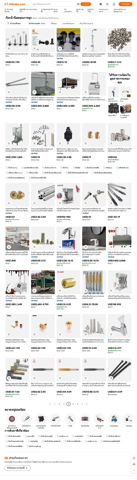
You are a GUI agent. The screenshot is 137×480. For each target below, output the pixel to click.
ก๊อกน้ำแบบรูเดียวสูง (34, 446)
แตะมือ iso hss (62, 436)
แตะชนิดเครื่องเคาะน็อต (30, 168)
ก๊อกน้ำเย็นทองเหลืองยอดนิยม (102, 173)
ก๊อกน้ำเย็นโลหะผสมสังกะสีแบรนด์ (77, 173)
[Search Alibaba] (54, 4)
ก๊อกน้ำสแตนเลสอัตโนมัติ (37, 178)
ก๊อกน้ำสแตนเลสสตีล (91, 168)
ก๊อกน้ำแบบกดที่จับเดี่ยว (73, 441)
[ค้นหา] (85, 4)
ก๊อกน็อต (76, 168)
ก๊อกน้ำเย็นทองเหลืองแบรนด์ (51, 173)
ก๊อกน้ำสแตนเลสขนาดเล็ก (15, 441)
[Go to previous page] (50, 404)
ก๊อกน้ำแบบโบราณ (49, 168)
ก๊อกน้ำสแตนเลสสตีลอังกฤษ (15, 178)
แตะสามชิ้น (29, 436)
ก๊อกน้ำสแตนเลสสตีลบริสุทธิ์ (110, 441)
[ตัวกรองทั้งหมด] (13, 23)
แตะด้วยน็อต (33, 441)
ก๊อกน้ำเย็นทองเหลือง (13, 436)
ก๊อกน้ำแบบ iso (11, 168)
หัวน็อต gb (107, 168)
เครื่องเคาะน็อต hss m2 (14, 173)
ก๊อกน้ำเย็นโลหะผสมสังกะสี (51, 441)
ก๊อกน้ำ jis (64, 168)
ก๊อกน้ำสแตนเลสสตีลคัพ (14, 446)
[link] (134, 458)
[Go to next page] (87, 404)
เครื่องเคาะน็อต (32, 173)
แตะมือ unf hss (91, 441)
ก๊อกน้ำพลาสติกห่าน (113, 436)
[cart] (107, 4)
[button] (78, 4)
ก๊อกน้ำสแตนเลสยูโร (45, 436)
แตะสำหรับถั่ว (77, 436)
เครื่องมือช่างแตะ (122, 168)
